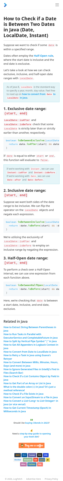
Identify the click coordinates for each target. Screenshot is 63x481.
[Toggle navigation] (57, 5)
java (42, 459)
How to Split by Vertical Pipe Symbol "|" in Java (30, 341)
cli (39, 455)
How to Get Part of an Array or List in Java (27, 383)
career (32, 455)
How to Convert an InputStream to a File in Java (31, 397)
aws (18, 455)
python (31, 464)
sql (40, 464)
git (35, 459)
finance (27, 459)
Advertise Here (33, 478)
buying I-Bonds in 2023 (37, 422)
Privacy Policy (51, 478)
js (47, 459)
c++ (24, 455)
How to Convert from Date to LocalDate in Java (30, 351)
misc (23, 464)
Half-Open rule (43, 55)
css (45, 455)
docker (17, 459)
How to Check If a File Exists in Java (23, 393)
